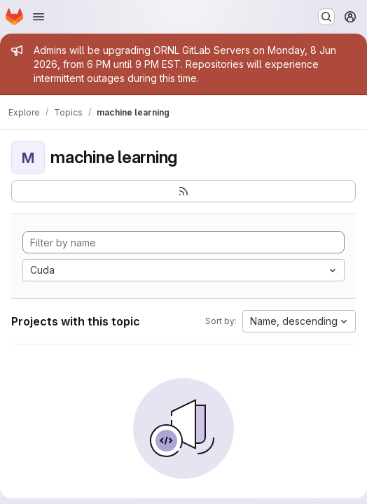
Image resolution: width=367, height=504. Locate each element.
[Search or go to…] (326, 16)
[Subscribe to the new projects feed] (183, 191)
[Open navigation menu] (38, 17)
